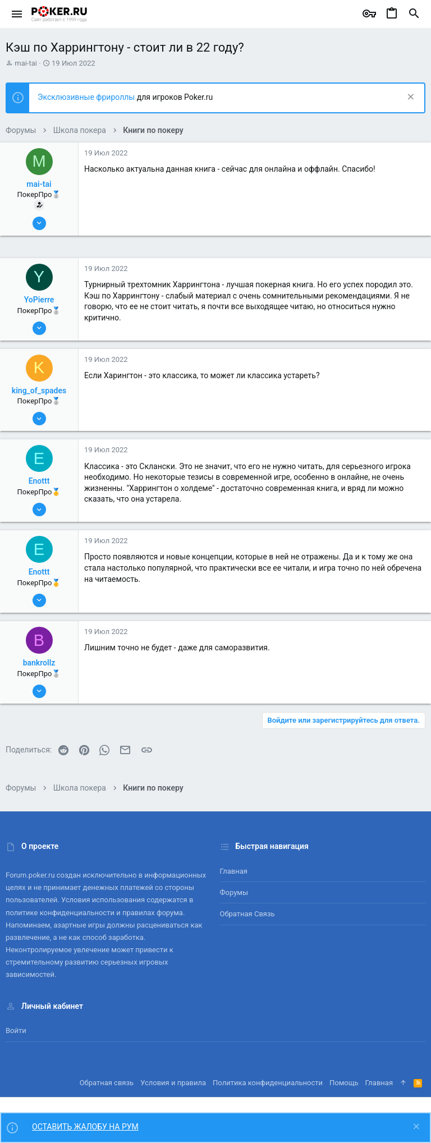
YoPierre (39, 299)
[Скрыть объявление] (409, 98)
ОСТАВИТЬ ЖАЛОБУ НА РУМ (85, 1126)
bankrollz (39, 662)
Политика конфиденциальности (268, 1082)
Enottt (39, 480)
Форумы (234, 892)
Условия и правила (173, 1082)
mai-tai (26, 63)
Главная (233, 871)
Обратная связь (247, 914)
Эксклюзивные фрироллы (87, 97)
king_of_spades (39, 390)
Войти (16, 1030)
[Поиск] (414, 14)
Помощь (344, 1082)
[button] (17, 14)
